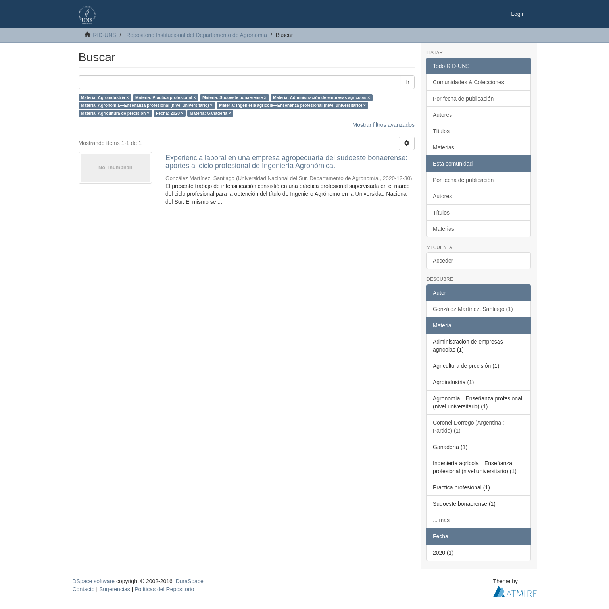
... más (441, 520)
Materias (443, 147)
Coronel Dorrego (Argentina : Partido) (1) (468, 427)
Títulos (441, 131)
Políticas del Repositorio (164, 589)
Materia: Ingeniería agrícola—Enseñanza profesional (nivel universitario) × (292, 105)
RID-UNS (104, 35)
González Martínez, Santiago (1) (473, 309)
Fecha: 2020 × (169, 113)
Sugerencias (114, 589)
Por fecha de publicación (463, 98)
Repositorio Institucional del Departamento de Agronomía (196, 35)
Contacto (84, 589)
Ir (407, 82)
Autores (442, 115)
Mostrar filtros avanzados (384, 125)
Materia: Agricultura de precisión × (115, 113)
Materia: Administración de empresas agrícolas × (321, 97)
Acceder (443, 260)
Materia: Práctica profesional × (165, 97)
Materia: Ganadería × (210, 113)
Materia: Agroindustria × (105, 97)
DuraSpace (190, 581)
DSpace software (94, 581)
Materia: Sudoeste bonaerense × (234, 97)
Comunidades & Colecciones (468, 82)
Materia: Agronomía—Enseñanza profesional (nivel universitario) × (147, 105)
